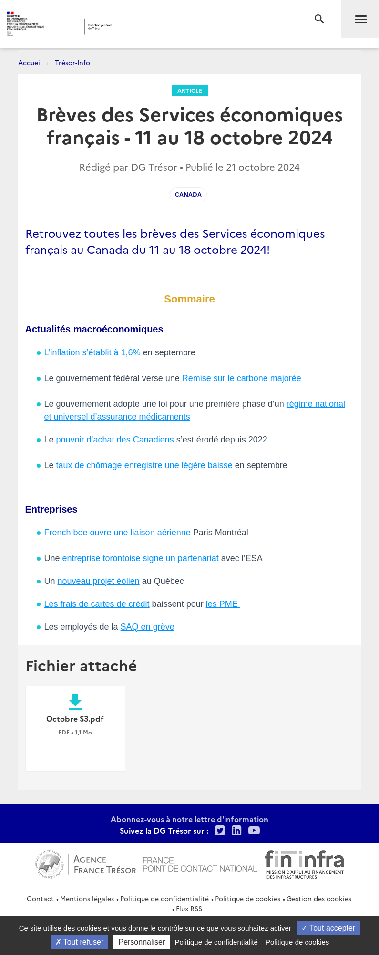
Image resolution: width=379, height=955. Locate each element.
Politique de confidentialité (164, 898)
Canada (188, 194)
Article (189, 90)
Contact (40, 898)
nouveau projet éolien (99, 581)
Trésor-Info (72, 62)
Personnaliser (141, 942)
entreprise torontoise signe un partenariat (140, 558)
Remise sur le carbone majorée (241, 378)
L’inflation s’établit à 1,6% (92, 352)
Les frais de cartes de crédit (97, 604)
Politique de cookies (247, 898)
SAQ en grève (147, 627)
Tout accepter (328, 928)
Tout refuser (79, 942)
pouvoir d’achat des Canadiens (115, 439)
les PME (223, 604)
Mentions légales (87, 898)
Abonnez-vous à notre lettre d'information (189, 819)
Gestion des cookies (319, 898)
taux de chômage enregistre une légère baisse (143, 465)
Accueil (30, 62)
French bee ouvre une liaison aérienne (117, 532)
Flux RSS (189, 908)
